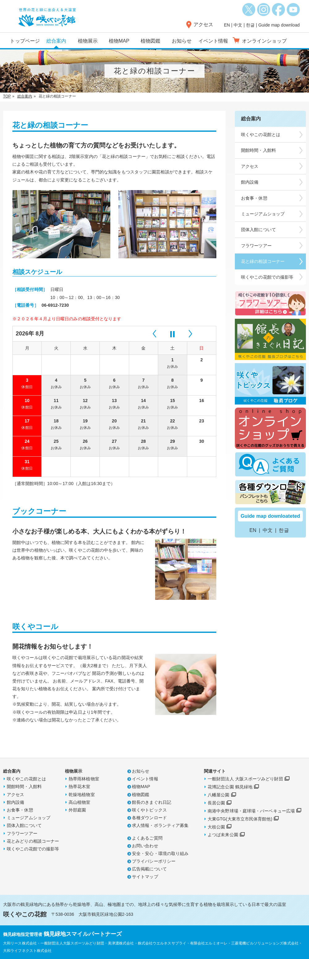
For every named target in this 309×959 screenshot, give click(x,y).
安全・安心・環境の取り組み (160, 853)
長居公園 (216, 802)
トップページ (25, 41)
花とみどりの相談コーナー (33, 841)
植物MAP (119, 41)
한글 (250, 25)
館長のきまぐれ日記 (151, 802)
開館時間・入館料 (258, 150)
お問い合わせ (145, 845)
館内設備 (15, 802)
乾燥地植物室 (82, 794)
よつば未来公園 (223, 834)
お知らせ (182, 41)
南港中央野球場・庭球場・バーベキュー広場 (251, 810)
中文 (238, 25)
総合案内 (56, 41)
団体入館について (24, 825)
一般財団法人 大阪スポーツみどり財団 (245, 778)
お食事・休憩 (20, 809)
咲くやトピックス (149, 809)
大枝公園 (216, 826)
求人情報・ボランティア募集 (160, 825)
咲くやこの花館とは (26, 778)
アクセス (203, 24)
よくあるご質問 (147, 838)
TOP (7, 96)
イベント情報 (213, 41)
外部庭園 (77, 809)
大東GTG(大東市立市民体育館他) (240, 818)
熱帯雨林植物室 (84, 778)
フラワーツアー (22, 833)
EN (227, 25)
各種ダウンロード (149, 817)
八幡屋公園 (219, 794)
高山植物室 (80, 802)
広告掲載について (149, 868)
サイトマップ (145, 876)
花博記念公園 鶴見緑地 (230, 786)
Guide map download (279, 25)
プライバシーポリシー (154, 861)
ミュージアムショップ (28, 817)
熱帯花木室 (80, 786)
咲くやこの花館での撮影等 (33, 848)
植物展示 (88, 41)
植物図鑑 (150, 41)
